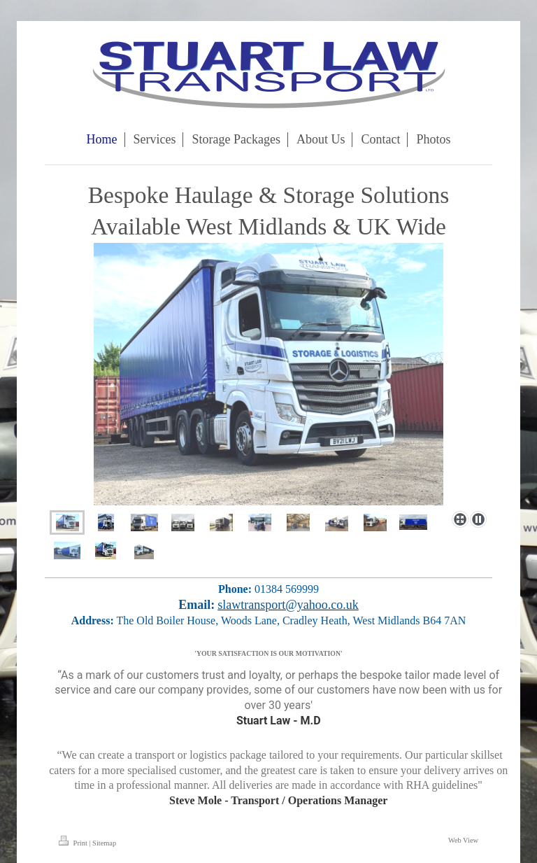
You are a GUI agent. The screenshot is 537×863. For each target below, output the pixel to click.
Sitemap (104, 843)
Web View (463, 840)
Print (74, 843)
